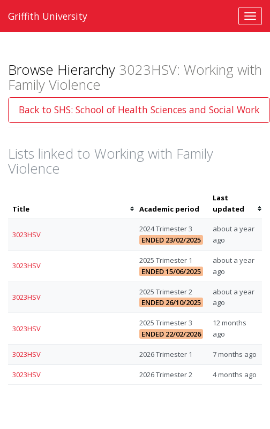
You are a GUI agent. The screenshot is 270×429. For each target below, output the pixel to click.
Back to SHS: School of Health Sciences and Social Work (139, 109)
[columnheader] (71, 203)
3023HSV (26, 234)
